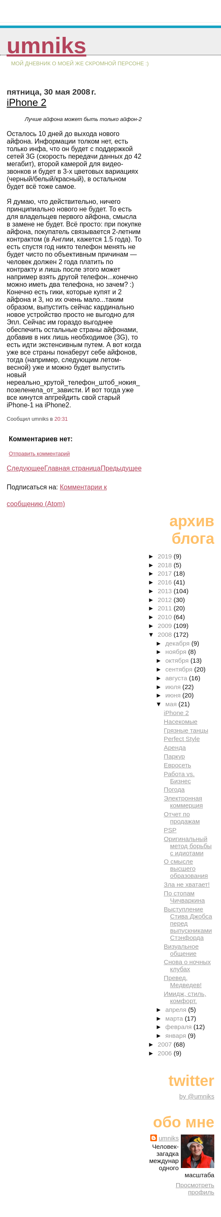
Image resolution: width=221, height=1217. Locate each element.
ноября (176, 651)
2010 (166, 616)
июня (173, 695)
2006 (166, 1053)
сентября (179, 669)
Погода (174, 789)
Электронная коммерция (183, 802)
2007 (166, 1044)
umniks (46, 45)
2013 (166, 590)
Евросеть (177, 765)
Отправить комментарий (39, 453)
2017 (166, 573)
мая (171, 704)
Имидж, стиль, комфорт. (185, 997)
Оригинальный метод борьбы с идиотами (187, 846)
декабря (178, 643)
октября (177, 660)
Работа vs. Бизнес (179, 777)
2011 (166, 608)
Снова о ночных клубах (187, 965)
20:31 (61, 419)
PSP (170, 830)
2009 (166, 625)
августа (177, 678)
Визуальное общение (181, 950)
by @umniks (196, 1096)
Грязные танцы (186, 730)
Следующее (25, 468)
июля (173, 686)
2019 (166, 556)
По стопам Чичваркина (184, 897)
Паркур (174, 756)
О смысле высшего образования (186, 868)
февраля (179, 1026)
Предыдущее (120, 468)
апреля (176, 1009)
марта (175, 1018)
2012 (166, 599)
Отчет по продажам (182, 817)
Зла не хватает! (187, 884)
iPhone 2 (26, 102)
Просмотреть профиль (195, 1188)
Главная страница (72, 468)
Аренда (175, 747)
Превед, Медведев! (182, 981)
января (176, 1035)
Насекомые (181, 721)
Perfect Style (182, 738)
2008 (166, 634)
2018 (166, 565)
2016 (166, 582)
